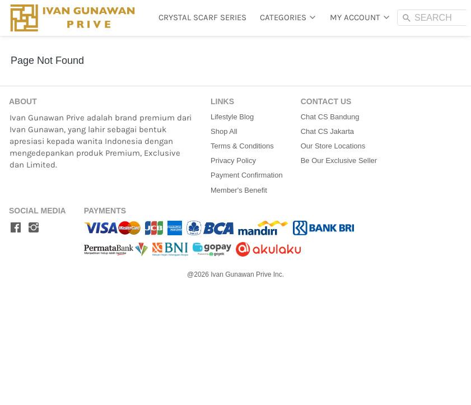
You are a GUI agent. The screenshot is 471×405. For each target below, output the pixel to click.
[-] (15, 228)
